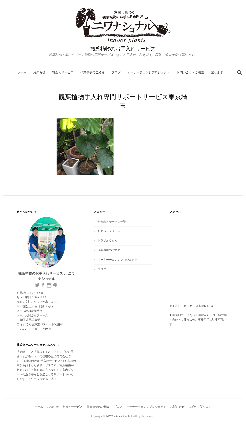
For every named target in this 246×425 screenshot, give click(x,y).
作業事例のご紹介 (92, 72)
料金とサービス (62, 72)
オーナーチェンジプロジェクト (148, 72)
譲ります (217, 72)
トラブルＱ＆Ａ (107, 240)
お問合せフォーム (109, 231)
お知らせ (39, 72)
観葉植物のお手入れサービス (123, 49)
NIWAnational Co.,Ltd (119, 416)
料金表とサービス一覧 (112, 221)
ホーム (21, 72)
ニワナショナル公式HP (42, 379)
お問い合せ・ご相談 (190, 72)
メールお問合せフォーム (32, 315)
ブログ (116, 72)
